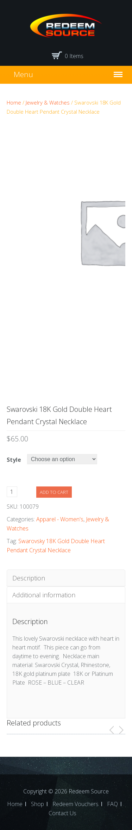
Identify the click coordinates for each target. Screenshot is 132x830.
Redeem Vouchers (75, 804)
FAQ (112, 804)
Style (14, 460)
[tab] (66, 578)
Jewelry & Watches (48, 102)
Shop (37, 804)
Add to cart (54, 492)
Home (14, 102)
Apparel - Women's (59, 519)
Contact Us (62, 813)
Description (28, 578)
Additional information (43, 595)
